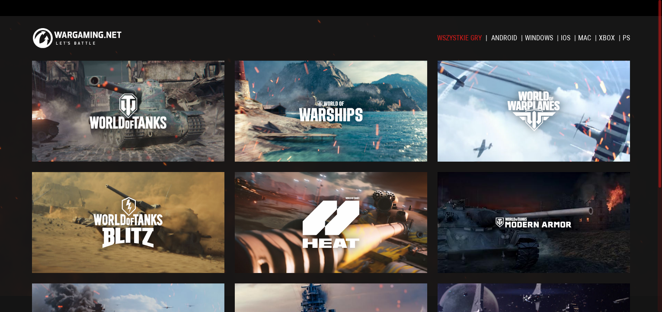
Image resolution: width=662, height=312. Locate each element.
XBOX (608, 38)
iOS (566, 38)
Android (505, 38)
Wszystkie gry (460, 38)
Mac (585, 38)
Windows (540, 38)
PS (626, 38)
